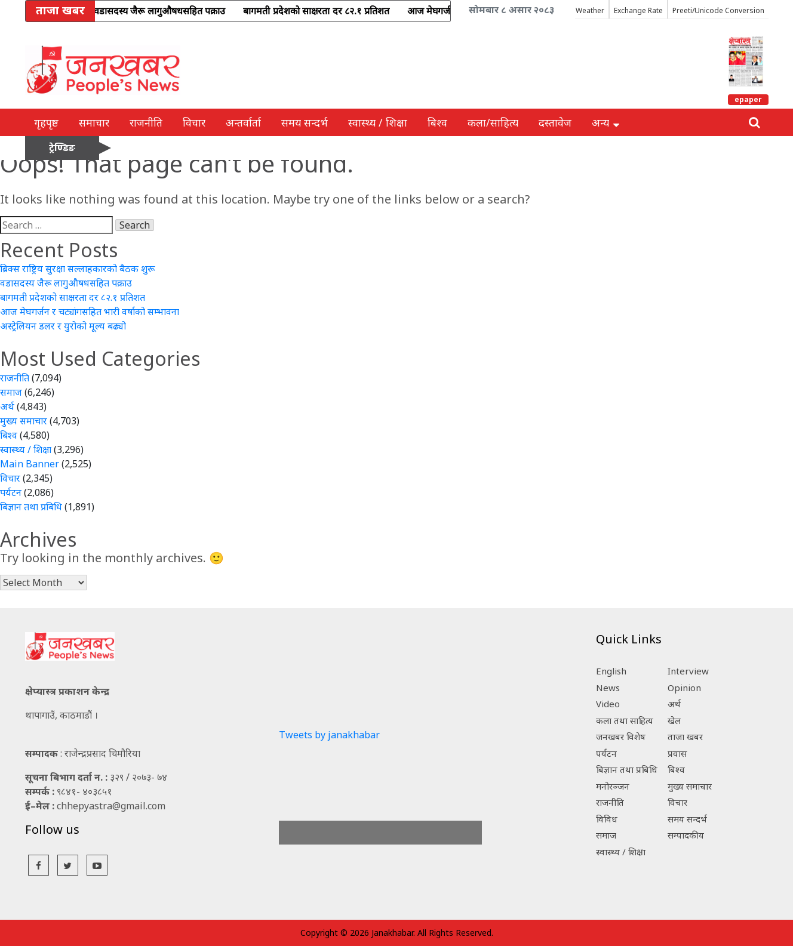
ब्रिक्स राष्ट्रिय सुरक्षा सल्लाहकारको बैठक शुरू (77, 268)
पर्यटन (10, 492)
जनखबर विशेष (621, 736)
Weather (590, 10)
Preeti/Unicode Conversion (718, 10)
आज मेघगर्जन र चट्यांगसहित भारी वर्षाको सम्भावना (89, 311)
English (611, 671)
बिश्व (437, 122)
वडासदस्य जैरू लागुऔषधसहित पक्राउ (66, 282)
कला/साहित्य (493, 122)
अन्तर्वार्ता (243, 122)
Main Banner (29, 463)
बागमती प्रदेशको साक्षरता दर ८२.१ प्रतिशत (72, 297)
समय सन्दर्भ (304, 122)
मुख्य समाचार (23, 420)
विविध (606, 819)
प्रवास (677, 753)
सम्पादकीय (686, 835)
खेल (674, 720)
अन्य (605, 122)
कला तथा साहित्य (624, 720)
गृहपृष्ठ (46, 122)
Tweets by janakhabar (329, 734)
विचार (194, 122)
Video (608, 704)
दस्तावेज (555, 122)
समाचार (94, 122)
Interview (688, 671)
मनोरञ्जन (612, 786)
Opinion (684, 688)
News (608, 688)
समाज (11, 392)
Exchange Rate (638, 10)
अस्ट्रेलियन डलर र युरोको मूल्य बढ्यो (63, 325)
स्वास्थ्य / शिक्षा (377, 122)
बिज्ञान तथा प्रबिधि (31, 506)
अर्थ (7, 406)
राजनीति (146, 122)
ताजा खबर (685, 736)
